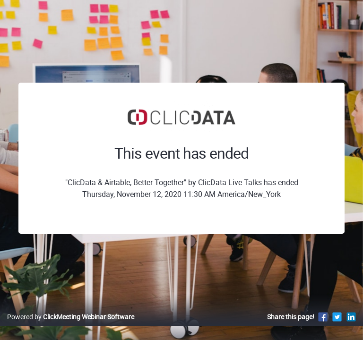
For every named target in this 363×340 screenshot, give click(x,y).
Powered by (70, 316)
